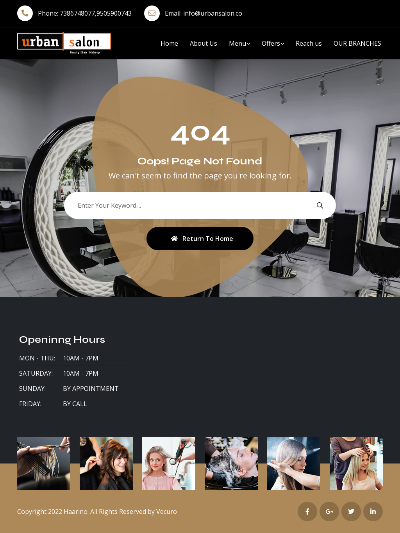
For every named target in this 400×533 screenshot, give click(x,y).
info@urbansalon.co (212, 13)
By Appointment (91, 388)
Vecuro (166, 511)
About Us (203, 43)
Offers (271, 43)
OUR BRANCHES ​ (358, 43)
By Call (75, 403)
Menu (237, 43)
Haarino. (76, 511)
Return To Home (202, 238)
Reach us (309, 43)
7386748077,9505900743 (96, 13)
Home (169, 43)
